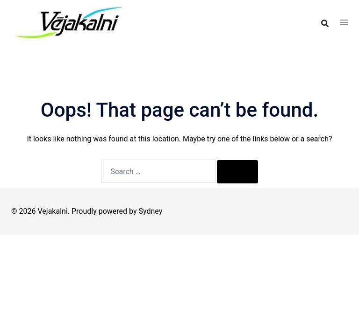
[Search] (237, 171)
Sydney (151, 211)
